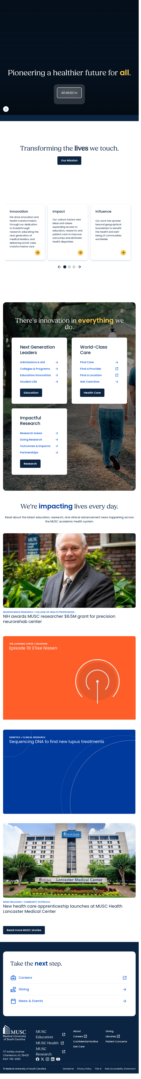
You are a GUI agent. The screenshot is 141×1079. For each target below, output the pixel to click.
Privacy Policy (84, 1068)
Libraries (113, 1036)
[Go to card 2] (69, 266)
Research (30, 464)
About (77, 1031)
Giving (109, 1031)
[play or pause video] (6, 109)
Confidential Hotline (85, 1041)
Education (31, 393)
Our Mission (69, 160)
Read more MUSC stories (24, 930)
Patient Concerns (116, 1041)
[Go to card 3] (73, 266)
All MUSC (68, 93)
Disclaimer (68, 1068)
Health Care (92, 393)
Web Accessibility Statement (120, 1068)
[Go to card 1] (64, 266)
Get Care (79, 1046)
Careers (80, 1036)
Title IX (98, 1068)
